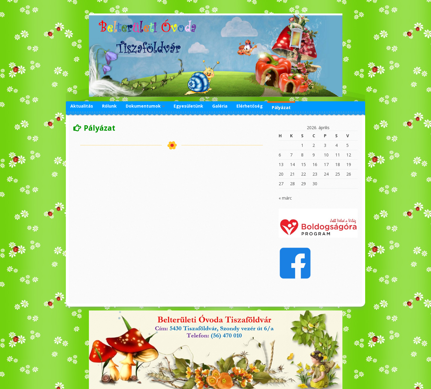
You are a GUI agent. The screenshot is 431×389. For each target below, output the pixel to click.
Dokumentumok (143, 106)
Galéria (219, 106)
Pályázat (281, 107)
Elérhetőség (249, 106)
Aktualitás (81, 106)
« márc (285, 198)
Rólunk (109, 106)
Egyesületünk (188, 106)
